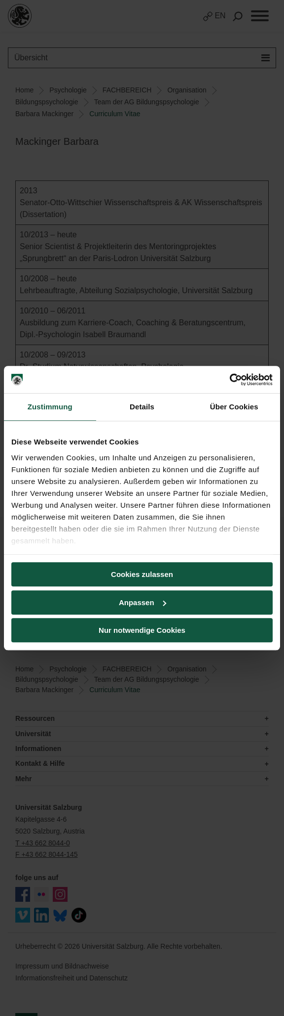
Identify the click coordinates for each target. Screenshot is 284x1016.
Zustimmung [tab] (50, 406)
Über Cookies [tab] (234, 406)
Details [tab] (142, 406)
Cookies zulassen (142, 574)
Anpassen (142, 602)
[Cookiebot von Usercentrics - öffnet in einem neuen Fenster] (229, 379)
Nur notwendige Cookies (142, 630)
